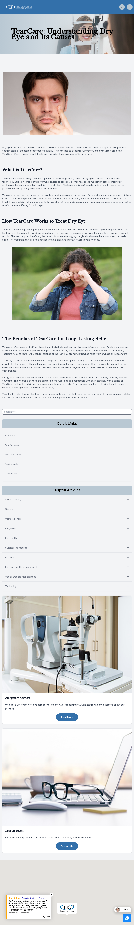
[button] (2, 7)
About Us (10, 435)
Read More (67, 717)
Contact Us (11, 473)
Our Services (12, 445)
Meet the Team (13, 454)
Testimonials (11, 464)
